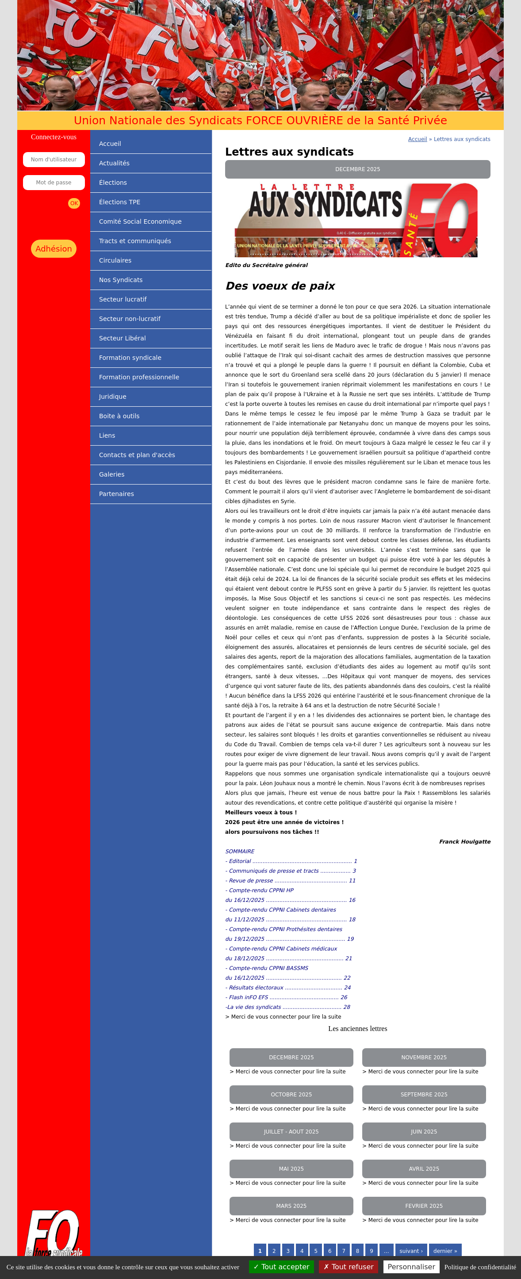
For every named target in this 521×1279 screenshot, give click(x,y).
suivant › (411, 1251)
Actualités (114, 163)
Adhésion (53, 248)
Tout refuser (348, 1267)
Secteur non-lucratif (130, 318)
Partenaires (116, 493)
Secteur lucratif (122, 299)
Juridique (112, 396)
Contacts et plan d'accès (137, 454)
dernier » (445, 1251)
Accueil (110, 143)
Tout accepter (281, 1267)
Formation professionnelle (139, 377)
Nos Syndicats (121, 279)
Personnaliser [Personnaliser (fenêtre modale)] (411, 1267)
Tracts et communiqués (135, 240)
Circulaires (115, 260)
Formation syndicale (130, 357)
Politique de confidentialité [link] (480, 1267)
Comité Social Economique (140, 221)
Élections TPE (119, 202)
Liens (107, 435)
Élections (113, 182)
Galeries (111, 474)
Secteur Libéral (122, 338)
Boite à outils (119, 416)
